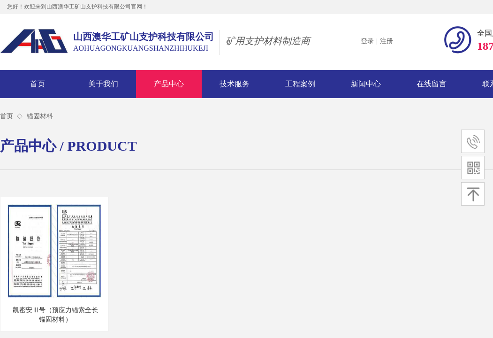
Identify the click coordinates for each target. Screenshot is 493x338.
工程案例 (300, 84)
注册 (386, 41)
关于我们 (103, 84)
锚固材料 (40, 116)
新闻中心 (366, 84)
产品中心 (169, 84)
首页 (37, 84)
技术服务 (235, 84)
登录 (367, 41)
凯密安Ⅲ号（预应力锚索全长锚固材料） (55, 315)
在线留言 (432, 84)
